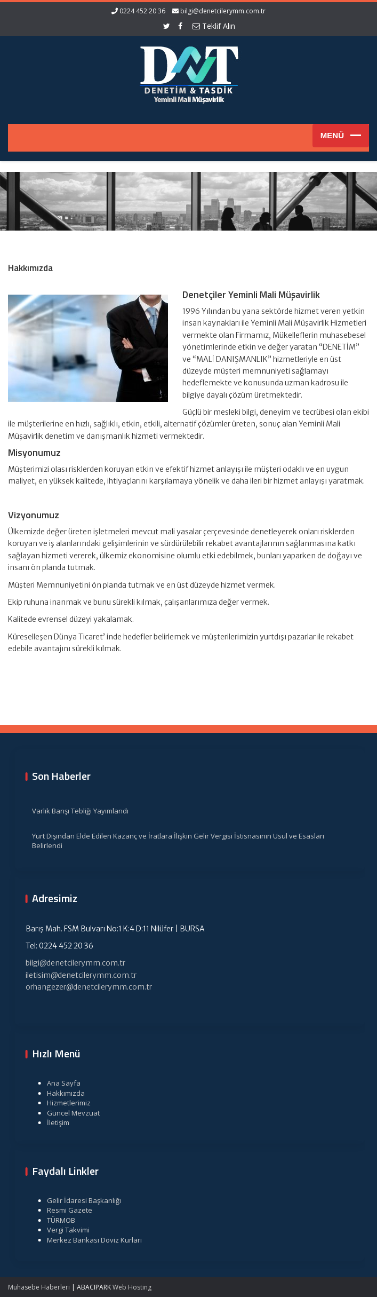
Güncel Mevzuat (67, 1113)
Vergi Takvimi (62, 1230)
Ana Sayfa (58, 1083)
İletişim (52, 1122)
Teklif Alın (213, 26)
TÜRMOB (55, 1220)
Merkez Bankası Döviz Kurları (88, 1240)
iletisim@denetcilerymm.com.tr (75, 975)
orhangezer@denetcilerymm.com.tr (83, 987)
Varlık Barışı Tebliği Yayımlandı (74, 811)
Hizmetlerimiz (63, 1103)
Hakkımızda (60, 1093)
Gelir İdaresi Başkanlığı (78, 1200)
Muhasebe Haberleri (39, 1287)
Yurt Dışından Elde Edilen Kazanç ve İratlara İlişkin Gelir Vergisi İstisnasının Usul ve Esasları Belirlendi (172, 841)
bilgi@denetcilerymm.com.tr (223, 10)
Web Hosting (132, 1287)
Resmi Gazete (63, 1210)
